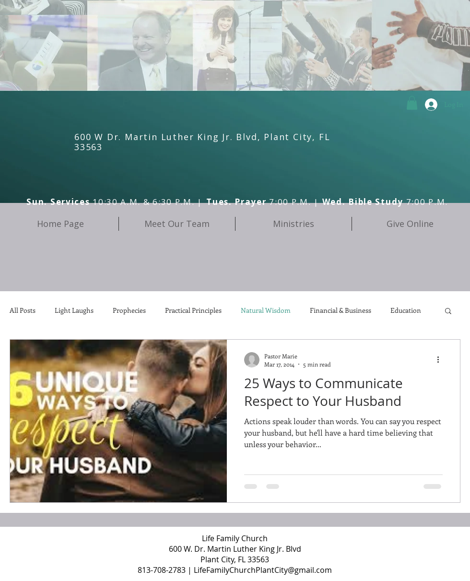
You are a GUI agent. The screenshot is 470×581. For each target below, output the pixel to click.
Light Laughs (74, 310)
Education (405, 310)
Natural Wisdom (266, 310)
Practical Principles (193, 310)
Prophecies (129, 310)
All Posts (22, 310)
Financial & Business (340, 310)
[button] (412, 103)
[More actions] (441, 360)
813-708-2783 (162, 570)
